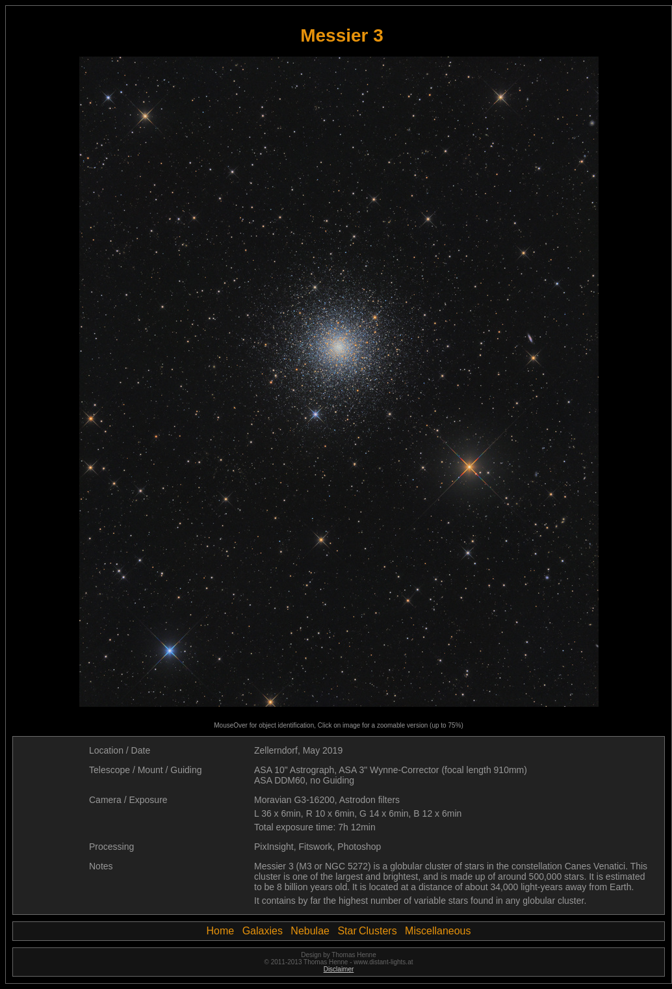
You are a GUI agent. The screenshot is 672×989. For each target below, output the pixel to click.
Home (221, 930)
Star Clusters (366, 930)
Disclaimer (339, 969)
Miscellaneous (438, 930)
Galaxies (262, 930)
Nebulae (310, 930)
